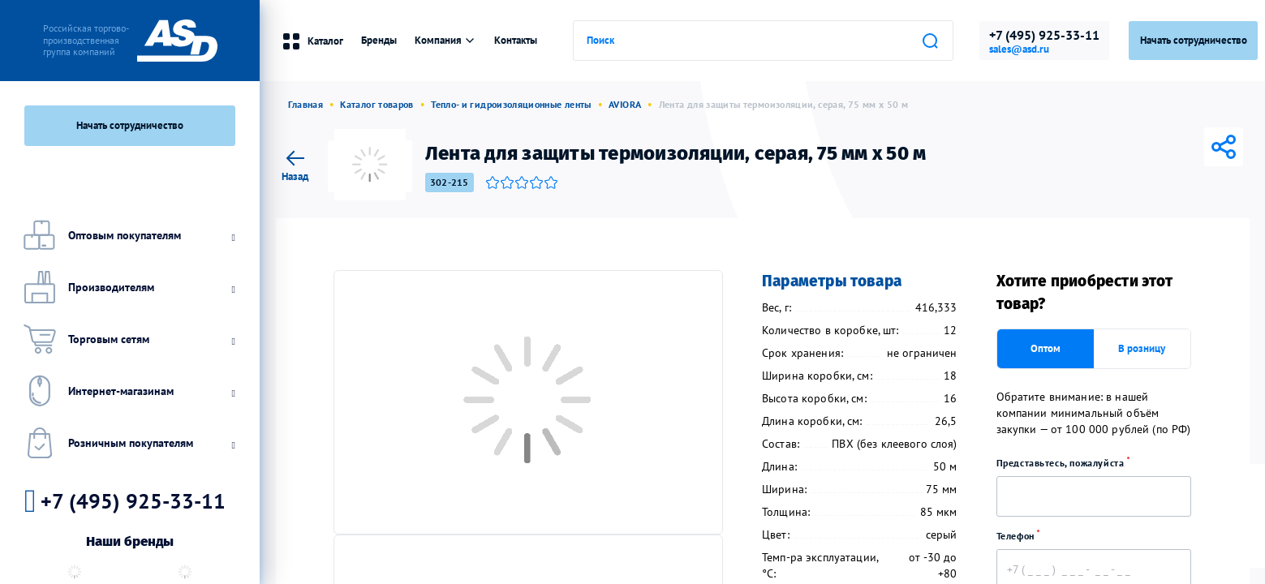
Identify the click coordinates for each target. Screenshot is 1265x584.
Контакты (515, 40)
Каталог (312, 41)
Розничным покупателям (127, 443)
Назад (295, 163)
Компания (445, 40)
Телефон (1023, 536)
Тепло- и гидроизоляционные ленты (511, 104)
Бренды (379, 40)
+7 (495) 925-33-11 (1044, 34)
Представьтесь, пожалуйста (1068, 463)
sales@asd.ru (1019, 49)
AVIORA (625, 104)
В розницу (1141, 348)
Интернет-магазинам (127, 391)
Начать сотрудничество (129, 125)
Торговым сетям (127, 339)
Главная (306, 104)
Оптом (1046, 348)
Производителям (127, 287)
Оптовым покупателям (127, 235)
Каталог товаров (376, 104)
